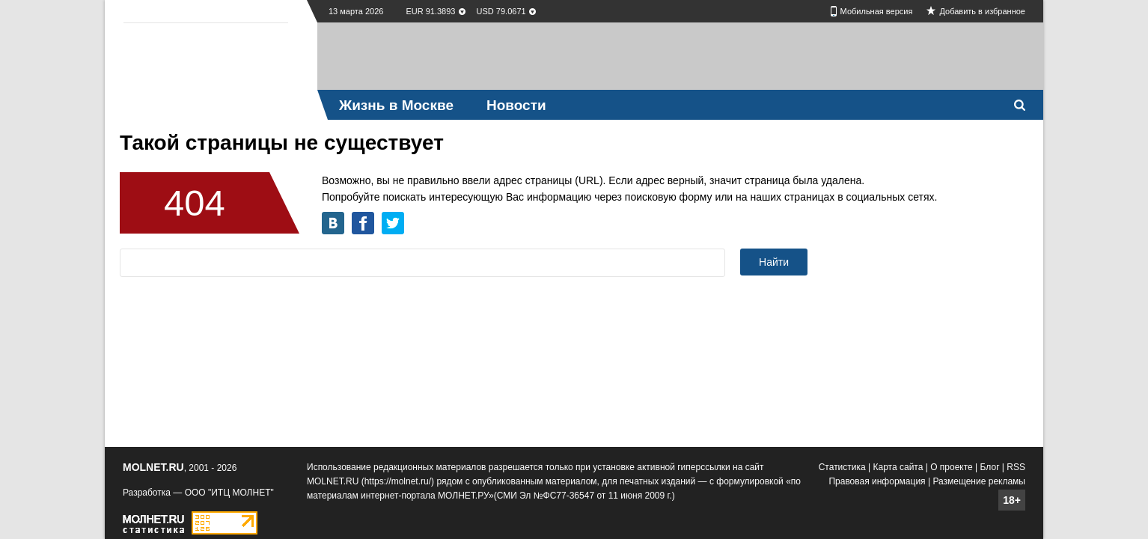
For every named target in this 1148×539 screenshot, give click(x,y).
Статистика (842, 467)
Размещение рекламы (978, 481)
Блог (990, 467)
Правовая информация (876, 481)
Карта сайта (898, 467)
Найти (774, 262)
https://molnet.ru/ (397, 481)
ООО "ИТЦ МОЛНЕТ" (229, 492)
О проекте (951, 467)
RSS (1016, 467)
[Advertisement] (680, 56)
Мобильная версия (876, 11)
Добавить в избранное (982, 11)
